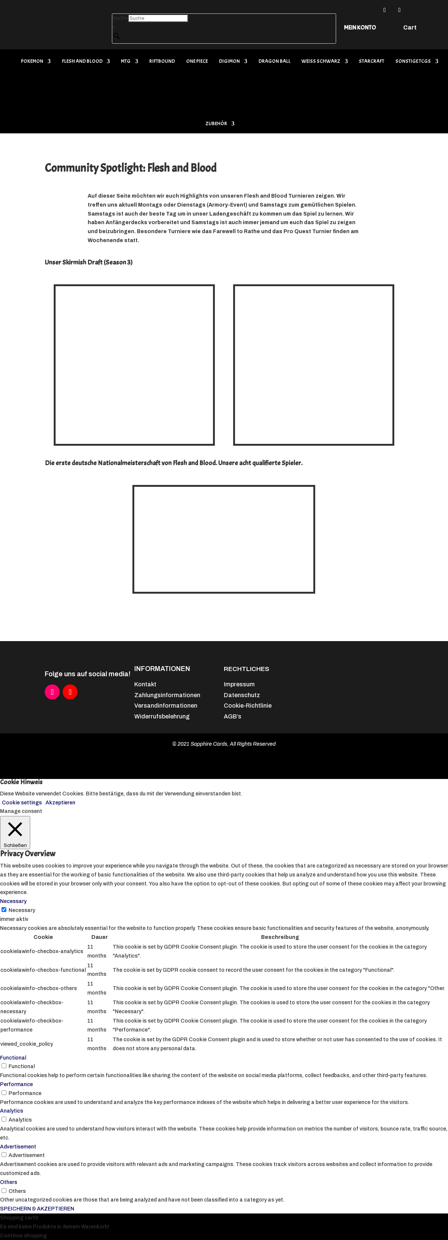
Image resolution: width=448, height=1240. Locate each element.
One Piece (197, 61)
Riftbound (162, 61)
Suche (120, 18)
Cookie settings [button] (22, 802)
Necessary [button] (13, 901)
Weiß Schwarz (320, 61)
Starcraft (371, 61)
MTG (126, 61)
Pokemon (32, 61)
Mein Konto (360, 27)
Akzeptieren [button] (60, 802)
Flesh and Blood (82, 61)
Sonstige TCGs (413, 61)
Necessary (22, 910)
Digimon (229, 61)
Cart (410, 28)
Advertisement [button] (18, 1147)
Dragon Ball (275, 61)
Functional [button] (13, 1058)
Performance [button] (16, 1084)
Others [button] (8, 1182)
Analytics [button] (11, 1111)
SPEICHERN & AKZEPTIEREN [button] (37, 1209)
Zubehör (216, 124)
